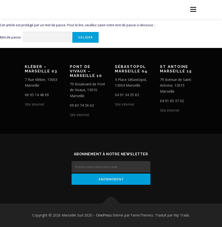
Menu (193, 9)
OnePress (104, 215)
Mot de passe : (36, 37)
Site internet (34, 104)
